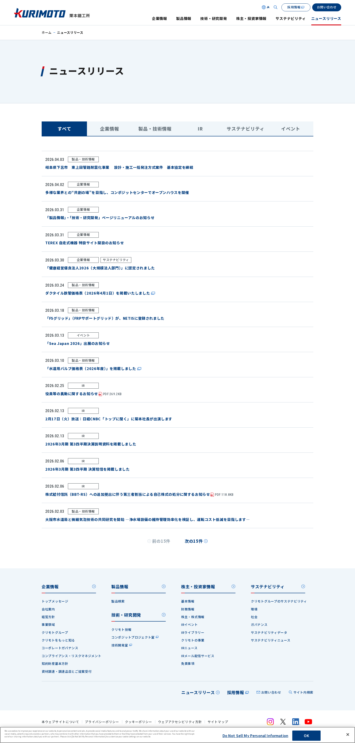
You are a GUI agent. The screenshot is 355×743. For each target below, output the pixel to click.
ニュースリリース (326, 18)
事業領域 (48, 624)
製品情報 (183, 18)
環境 (254, 609)
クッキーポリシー (138, 722)
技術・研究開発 (213, 18)
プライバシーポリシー (102, 722)
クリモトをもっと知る (58, 640)
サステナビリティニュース (270, 640)
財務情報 (187, 609)
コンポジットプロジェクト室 (133, 637)
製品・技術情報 (155, 128)
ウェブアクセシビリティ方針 (180, 722)
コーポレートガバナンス (60, 648)
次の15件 (194, 541)
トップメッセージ (55, 601)
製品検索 (118, 601)
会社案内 (48, 609)
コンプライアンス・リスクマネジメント (71, 655)
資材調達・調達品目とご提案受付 (67, 671)
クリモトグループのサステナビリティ (279, 601)
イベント (290, 128)
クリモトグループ (55, 632)
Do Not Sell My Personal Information (255, 735)
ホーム (47, 32)
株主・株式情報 (192, 617)
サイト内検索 (303, 692)
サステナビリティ (291, 18)
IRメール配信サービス (197, 655)
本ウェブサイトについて (60, 722)
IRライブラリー (192, 632)
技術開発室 (119, 645)
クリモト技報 (121, 629)
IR (200, 128)
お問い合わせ (271, 692)
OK (306, 735)
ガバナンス (259, 624)
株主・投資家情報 (251, 18)
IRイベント (189, 624)
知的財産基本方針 (55, 663)
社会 (254, 617)
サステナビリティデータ (269, 632)
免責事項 (187, 663)
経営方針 (48, 617)
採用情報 (235, 692)
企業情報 (159, 18)
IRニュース (189, 648)
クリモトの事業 (192, 640)
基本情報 (187, 601)
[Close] (348, 735)
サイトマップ (218, 722)
